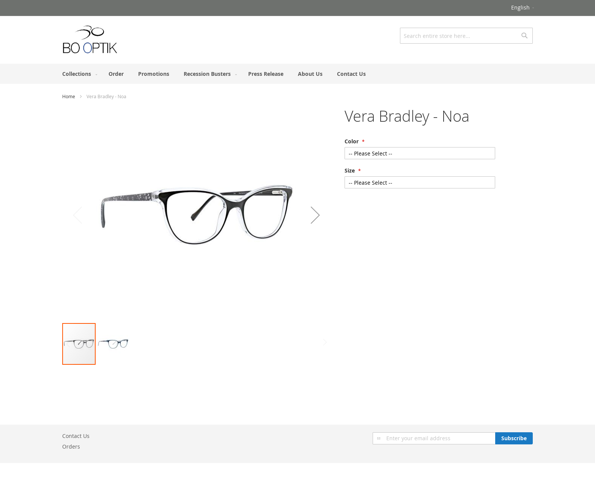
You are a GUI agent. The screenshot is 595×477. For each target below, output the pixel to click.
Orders (71, 446)
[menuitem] (78, 74)
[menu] (297, 74)
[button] (523, 8)
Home (68, 96)
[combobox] (466, 36)
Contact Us (76, 435)
